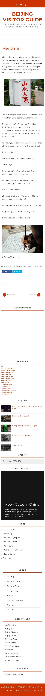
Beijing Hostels (7, 378)
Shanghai (11, 611)
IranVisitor (9, 651)
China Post (5, 388)
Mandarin (27, 268)
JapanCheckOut (11, 655)
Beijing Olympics (11, 539)
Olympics (11, 607)
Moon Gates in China (22, 437)
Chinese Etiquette (8, 392)
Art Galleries (9, 531)
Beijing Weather (11, 543)
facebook (7, 272)
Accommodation (8, 370)
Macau (10, 597)
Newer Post (11, 296)
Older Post (32, 296)
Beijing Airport (7, 374)
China (8, 268)
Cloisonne (5, 396)
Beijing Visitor (10, 637)
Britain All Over (11, 641)
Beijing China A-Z (20, 417)
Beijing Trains (6, 382)
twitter (17, 272)
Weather (7, 560)
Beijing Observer (11, 634)
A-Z (2, 368)
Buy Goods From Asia (14, 676)
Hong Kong (9, 555)
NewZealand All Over (13, 658)
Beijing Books (6, 376)
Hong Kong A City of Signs (24, 427)
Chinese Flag (6, 394)
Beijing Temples (15, 588)
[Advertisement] (22, 335)
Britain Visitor (10, 644)
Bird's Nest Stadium (13, 551)
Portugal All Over (12, 662)
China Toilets (6, 390)
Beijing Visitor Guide (22, 18)
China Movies (6, 386)
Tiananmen (38, 268)
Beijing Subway (7, 380)
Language (17, 268)
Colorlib (37, 692)
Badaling (7, 535)
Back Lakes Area (8, 372)
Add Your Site (10, 627)
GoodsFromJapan (12, 648)
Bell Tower (5, 384)
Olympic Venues (15, 602)
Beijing (10, 578)
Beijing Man (10, 630)
